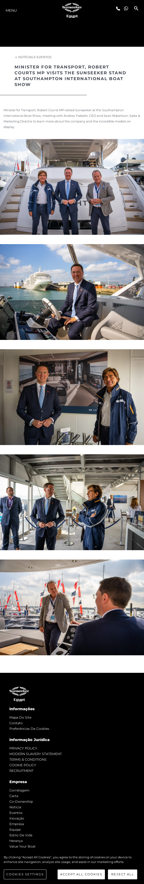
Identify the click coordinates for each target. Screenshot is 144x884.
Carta (13, 796)
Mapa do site (20, 717)
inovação (16, 818)
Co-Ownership (21, 801)
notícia (15, 807)
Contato (16, 723)
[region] (72, 867)
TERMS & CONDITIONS (28, 759)
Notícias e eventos (33, 57)
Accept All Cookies (81, 874)
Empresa (16, 824)
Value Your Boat (22, 846)
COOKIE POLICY (22, 765)
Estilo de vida (20, 835)
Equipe (15, 829)
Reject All (122, 874)
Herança (16, 841)
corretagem (19, 790)
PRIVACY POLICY (23, 748)
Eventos (15, 813)
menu (11, 10)
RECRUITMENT (21, 771)
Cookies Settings (25, 874)
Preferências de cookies (29, 729)
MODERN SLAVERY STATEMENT (35, 754)
